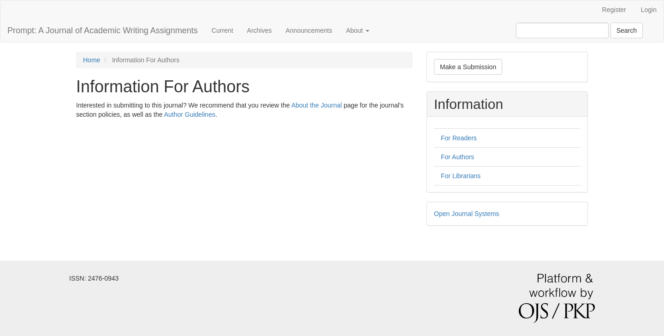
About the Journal (316, 105)
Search (627, 30)
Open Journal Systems (466, 213)
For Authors (457, 157)
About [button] (357, 30)
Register (614, 9)
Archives (259, 30)
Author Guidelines (189, 114)
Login (649, 9)
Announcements (308, 30)
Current (222, 30)
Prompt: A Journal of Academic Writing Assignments (102, 30)
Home (91, 60)
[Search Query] (562, 30)
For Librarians (460, 176)
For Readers (459, 138)
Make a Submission (468, 67)
